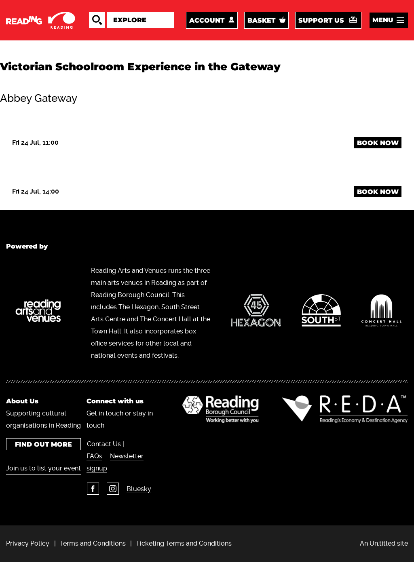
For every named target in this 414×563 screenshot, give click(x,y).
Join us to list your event (34, 475)
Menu (382, 20)
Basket (261, 21)
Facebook (90, 489)
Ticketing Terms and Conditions (184, 544)
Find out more (41, 445)
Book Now (378, 144)
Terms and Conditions (93, 544)
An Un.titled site (384, 544)
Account (206, 21)
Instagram (110, 489)
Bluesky (136, 489)
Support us (321, 21)
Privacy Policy (27, 544)
